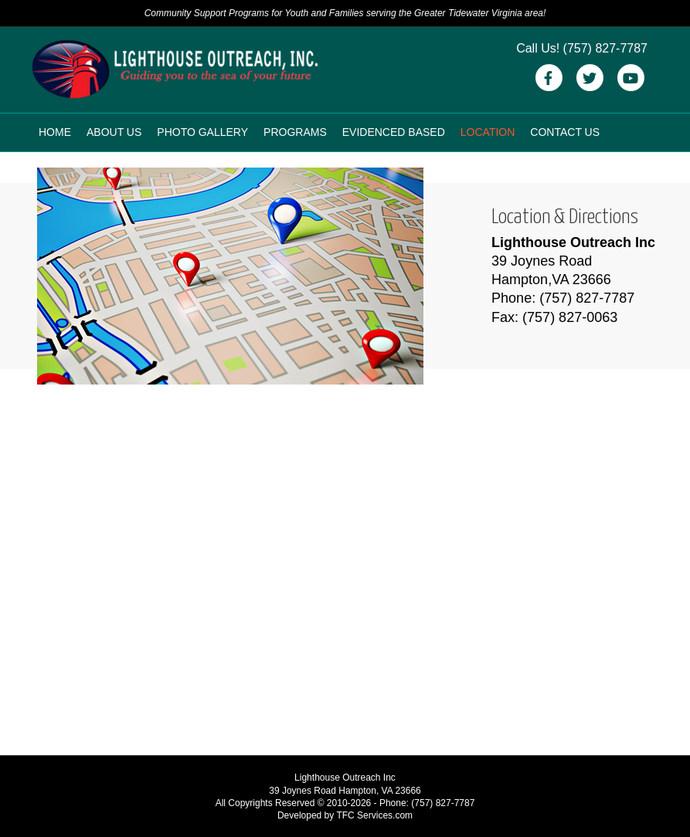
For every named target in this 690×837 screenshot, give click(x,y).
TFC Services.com (374, 815)
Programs (295, 132)
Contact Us (565, 132)
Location (488, 132)
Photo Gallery (202, 132)
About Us (114, 132)
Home (55, 132)
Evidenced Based (393, 132)
